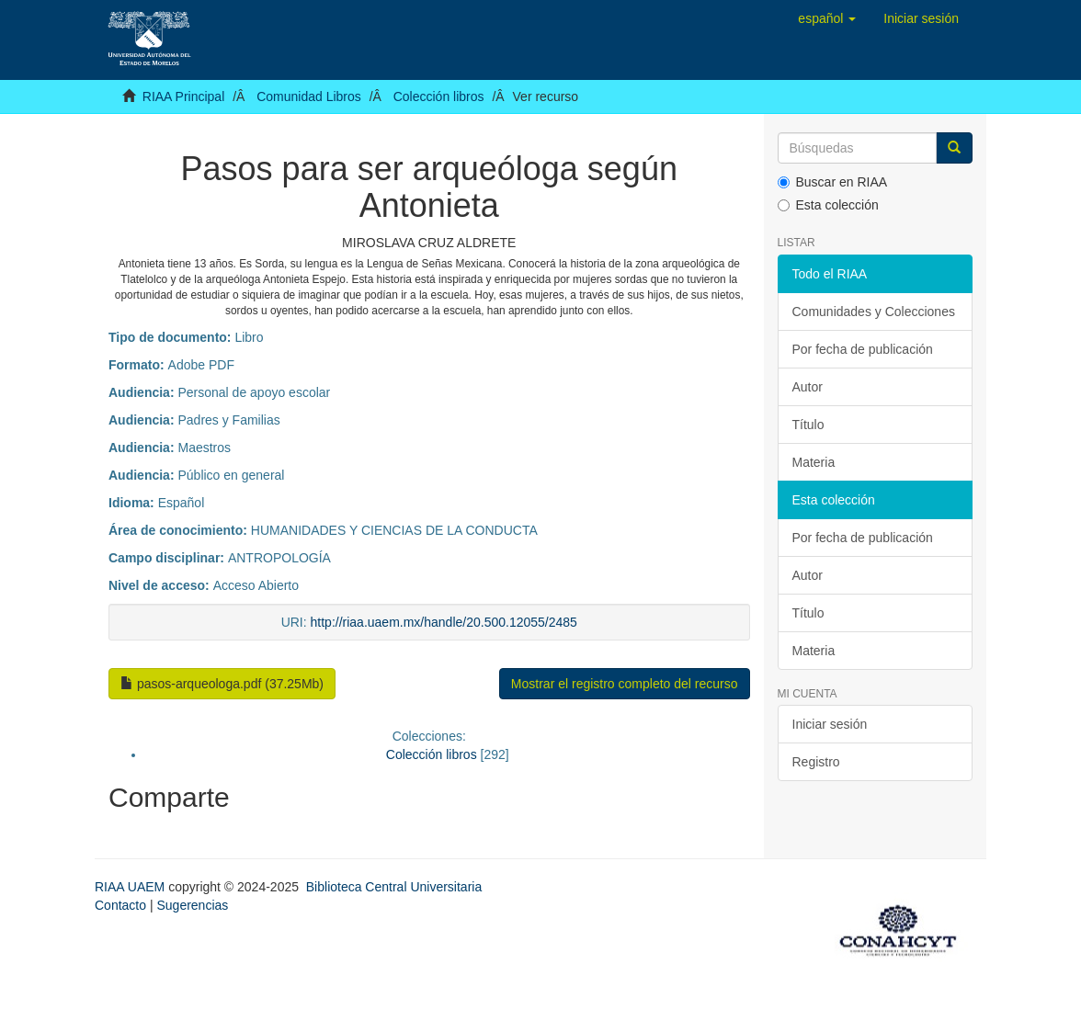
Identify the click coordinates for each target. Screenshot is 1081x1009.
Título (808, 424)
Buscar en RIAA (833, 182)
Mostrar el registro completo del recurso (624, 683)
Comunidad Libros (308, 96)
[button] (827, 18)
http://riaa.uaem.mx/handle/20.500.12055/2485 (444, 622)
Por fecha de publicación (862, 349)
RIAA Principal (183, 96)
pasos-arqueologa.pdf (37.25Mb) (222, 683)
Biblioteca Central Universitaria (394, 886)
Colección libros (438, 96)
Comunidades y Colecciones (873, 311)
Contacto (120, 905)
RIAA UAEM (131, 886)
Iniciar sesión (830, 724)
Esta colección (828, 205)
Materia (814, 462)
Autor (807, 387)
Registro (816, 761)
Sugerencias (192, 905)
